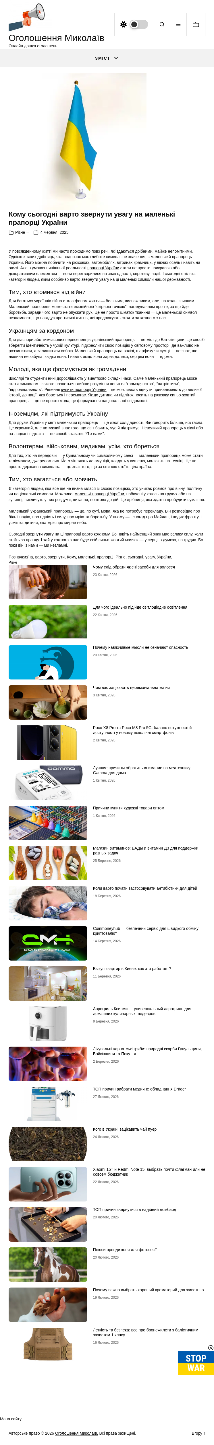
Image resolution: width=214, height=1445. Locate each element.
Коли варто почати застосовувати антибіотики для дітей (145, 888)
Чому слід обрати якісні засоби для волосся (134, 567)
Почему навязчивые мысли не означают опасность (140, 647)
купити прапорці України (84, 389)
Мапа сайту (11, 1419)
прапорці (105, 557)
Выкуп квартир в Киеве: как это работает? (132, 968)
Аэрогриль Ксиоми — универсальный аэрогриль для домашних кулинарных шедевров (142, 1011)
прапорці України (103, 268)
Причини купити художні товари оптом (128, 808)
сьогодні (135, 557)
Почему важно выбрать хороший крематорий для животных (149, 1290)
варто (40, 557)
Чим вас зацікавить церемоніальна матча (132, 687)
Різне (20, 232)
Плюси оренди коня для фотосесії (125, 1249)
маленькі (86, 557)
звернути (56, 557)
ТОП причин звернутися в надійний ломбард (134, 1209)
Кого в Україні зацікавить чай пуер (125, 1129)
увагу (150, 557)
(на (30, 557)
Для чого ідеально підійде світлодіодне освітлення (140, 607)
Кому (71, 557)
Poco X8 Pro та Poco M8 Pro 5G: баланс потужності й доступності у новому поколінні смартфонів (142, 730)
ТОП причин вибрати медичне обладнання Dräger (139, 1089)
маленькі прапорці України (99, 494)
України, (164, 557)
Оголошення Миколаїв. (76, 1433)
